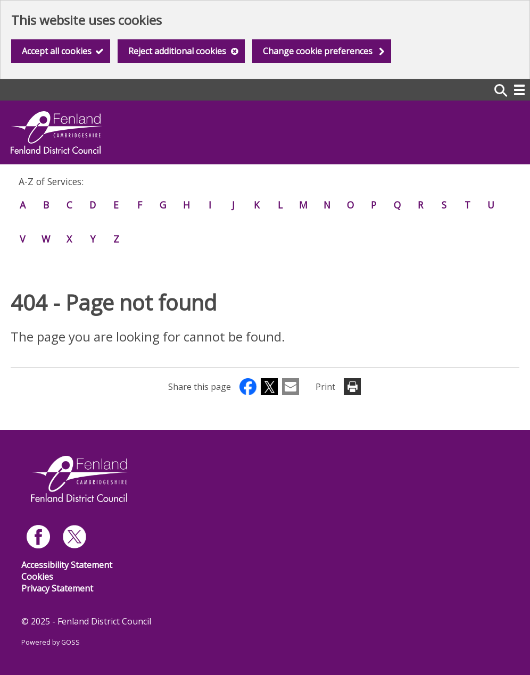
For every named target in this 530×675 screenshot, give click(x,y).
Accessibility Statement (66, 565)
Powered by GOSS (50, 642)
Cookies (37, 576)
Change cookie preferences (317, 51)
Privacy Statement (57, 588)
